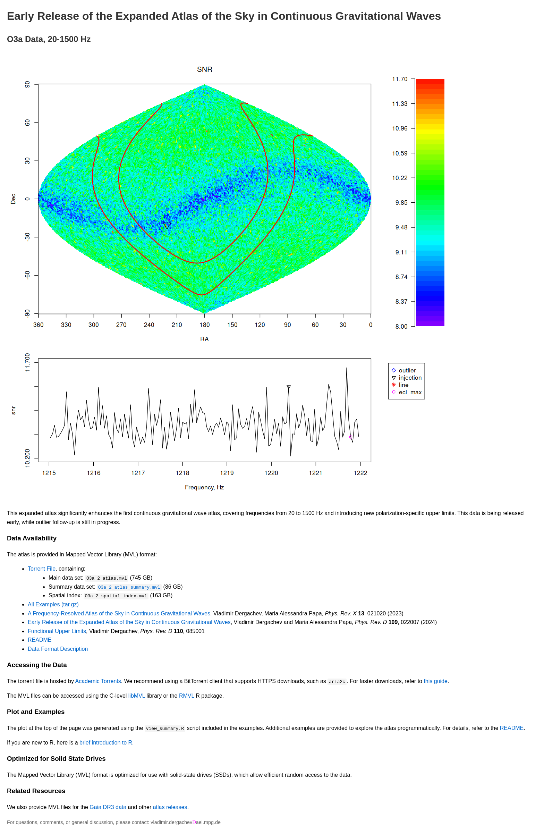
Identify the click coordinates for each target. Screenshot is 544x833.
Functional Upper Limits (57, 631)
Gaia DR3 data (108, 807)
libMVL (136, 695)
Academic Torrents (98, 681)
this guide (436, 681)
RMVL (186, 695)
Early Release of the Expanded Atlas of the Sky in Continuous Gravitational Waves (129, 622)
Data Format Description (58, 648)
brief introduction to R (105, 742)
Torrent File (42, 569)
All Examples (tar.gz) (53, 604)
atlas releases (170, 807)
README (39, 640)
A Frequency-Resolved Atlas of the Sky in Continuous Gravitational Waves (119, 613)
